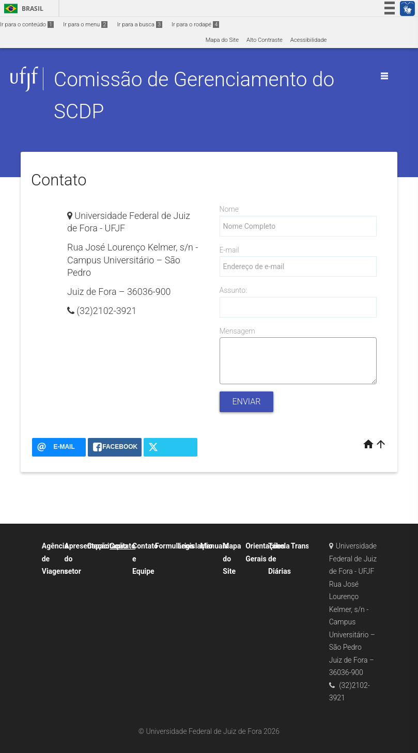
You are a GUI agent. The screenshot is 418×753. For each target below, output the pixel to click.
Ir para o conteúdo (27, 24)
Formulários (174, 546)
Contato (122, 546)
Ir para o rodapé (195, 24)
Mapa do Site (222, 40)
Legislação (195, 546)
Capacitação (107, 546)
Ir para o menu (85, 24)
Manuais (214, 546)
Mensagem (237, 331)
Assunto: (233, 290)
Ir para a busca (139, 24)
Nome (229, 209)
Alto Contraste (264, 40)
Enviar (247, 401)
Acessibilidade (308, 40)
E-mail (229, 250)
